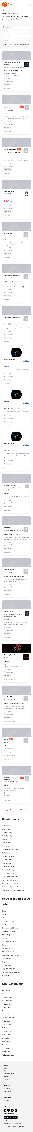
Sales (4, 911)
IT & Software (6, 965)
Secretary (5, 945)
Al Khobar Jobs (7, 836)
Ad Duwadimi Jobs (8, 1055)
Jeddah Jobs (6, 829)
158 (21, 809)
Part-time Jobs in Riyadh (10, 887)
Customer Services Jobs (10, 849)
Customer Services (8, 931)
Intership (6, 1076)
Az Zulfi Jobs (6, 1035)
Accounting (6, 935)
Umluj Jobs (5, 1038)
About (5, 1068)
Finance (4, 938)
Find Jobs (6, 1101)
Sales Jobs (5, 846)
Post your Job (7, 1091)
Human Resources (8, 941)
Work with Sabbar (9, 1074)
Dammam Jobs (7, 832)
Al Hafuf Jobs (6, 1007)
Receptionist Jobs (8, 856)
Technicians (6, 975)
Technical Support (8, 952)
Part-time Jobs (7, 863)
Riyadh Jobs (6, 826)
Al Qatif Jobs (6, 1021)
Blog (5, 1071)
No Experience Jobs (8, 866)
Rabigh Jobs (6, 1041)
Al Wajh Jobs (6, 1028)
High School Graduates (10, 877)
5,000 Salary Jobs (8, 873)
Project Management (9, 969)
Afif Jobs (5, 1045)
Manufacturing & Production (11, 972)
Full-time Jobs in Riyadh (10, 880)
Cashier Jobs (6, 843)
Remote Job (7, 45)
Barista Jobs (6, 853)
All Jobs (8, 10)
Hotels (4, 924)
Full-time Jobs (7, 860)
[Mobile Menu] (30, 5)
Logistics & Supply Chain (10, 955)
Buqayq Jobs (6, 1031)
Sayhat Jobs (6, 1048)
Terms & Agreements (18, 1126)
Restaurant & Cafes (8, 921)
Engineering (6, 962)
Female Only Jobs (8, 870)
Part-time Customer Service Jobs (13, 890)
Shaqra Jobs (6, 1052)
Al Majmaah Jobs (7, 1011)
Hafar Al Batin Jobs (8, 1018)
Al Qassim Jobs (7, 1004)
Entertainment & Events (10, 928)
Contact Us (7, 1079)
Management (6, 948)
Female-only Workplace (21, 45)
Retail (4, 918)
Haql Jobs (5, 1014)
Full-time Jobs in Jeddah (10, 883)
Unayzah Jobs (6, 1024)
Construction (6, 958)
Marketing (5, 914)
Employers (7, 1088)
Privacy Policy (7, 1126)
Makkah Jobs (6, 839)
